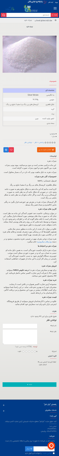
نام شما (53, 325)
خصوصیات (52, 81)
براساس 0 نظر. (39, 142)
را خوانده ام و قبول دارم (40, 453)
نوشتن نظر (28, 142)
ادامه (30, 384)
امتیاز (54, 351)
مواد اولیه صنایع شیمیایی (43, 20)
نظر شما (53, 331)
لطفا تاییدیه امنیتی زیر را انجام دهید (47, 363)
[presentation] (35, 371)
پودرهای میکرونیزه (44, 242)
